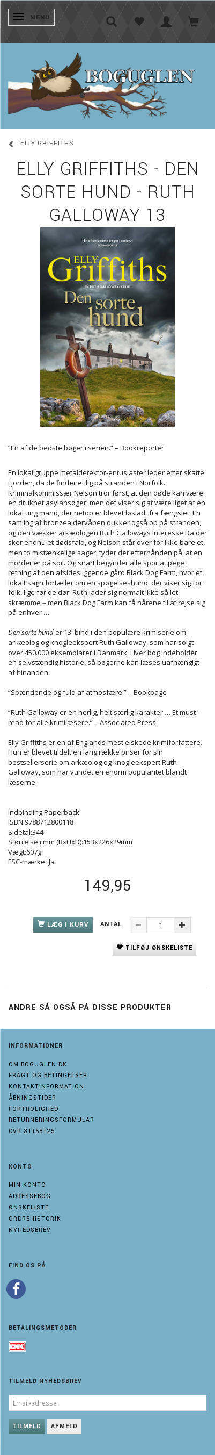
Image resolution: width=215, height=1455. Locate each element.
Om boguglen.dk (38, 1064)
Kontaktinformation (46, 1087)
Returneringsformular (51, 1120)
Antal (112, 924)
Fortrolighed (33, 1109)
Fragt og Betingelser (48, 1075)
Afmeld (64, 1426)
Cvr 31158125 (32, 1131)
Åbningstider (32, 1098)
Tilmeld (26, 1426)
